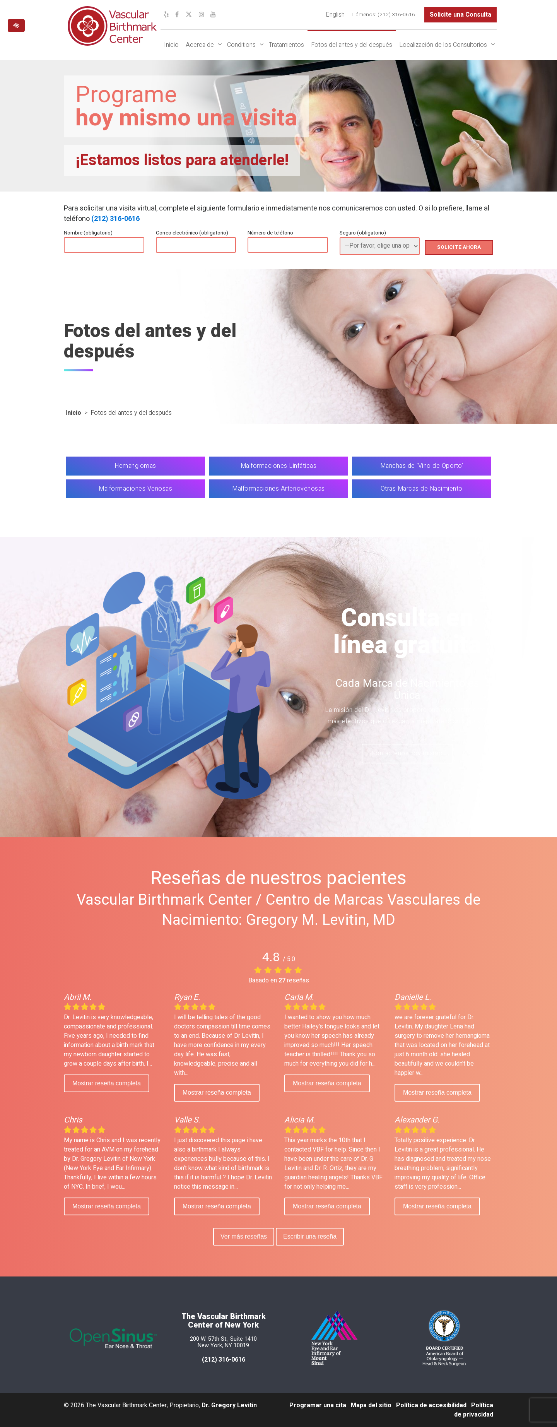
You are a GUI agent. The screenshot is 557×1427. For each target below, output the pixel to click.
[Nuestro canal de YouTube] (213, 14)
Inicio (171, 45)
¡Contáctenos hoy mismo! (407, 754)
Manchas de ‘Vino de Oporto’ (421, 466)
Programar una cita (317, 1405)
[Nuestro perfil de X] (189, 14)
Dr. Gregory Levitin (229, 1405)
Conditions (241, 45)
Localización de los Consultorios (443, 45)
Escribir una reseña (311, 1236)
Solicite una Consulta (460, 14)
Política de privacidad (473, 1410)
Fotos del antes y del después (351, 45)
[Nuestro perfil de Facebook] (177, 14)
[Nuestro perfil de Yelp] (166, 14)
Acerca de (200, 45)
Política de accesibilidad (431, 1405)
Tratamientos (286, 45)
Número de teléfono (270, 233)
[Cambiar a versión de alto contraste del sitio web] (16, 25)
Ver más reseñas (242, 1236)
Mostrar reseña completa (106, 1083)
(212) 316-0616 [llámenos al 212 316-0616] (223, 1359)
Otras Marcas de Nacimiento (422, 488)
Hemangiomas (135, 466)
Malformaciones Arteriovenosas (278, 488)
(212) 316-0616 (115, 219)
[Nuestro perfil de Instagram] (201, 14)
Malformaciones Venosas (135, 488)
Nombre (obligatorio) (88, 233)
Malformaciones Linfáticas (279, 466)
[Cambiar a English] (335, 14)
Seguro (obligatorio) (363, 233)
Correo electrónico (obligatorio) (192, 233)
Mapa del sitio (371, 1405)
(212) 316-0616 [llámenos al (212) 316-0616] (396, 15)
